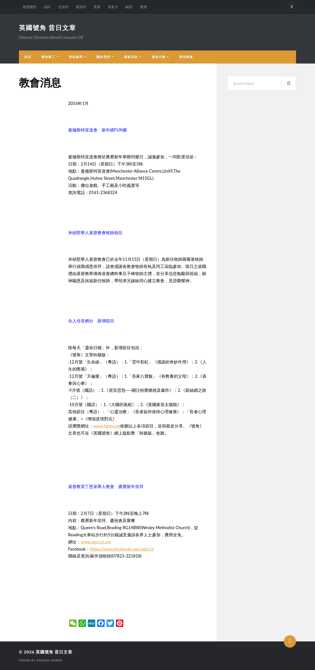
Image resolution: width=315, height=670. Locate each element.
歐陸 (129, 7)
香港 (97, 7)
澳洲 (143, 7)
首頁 (27, 57)
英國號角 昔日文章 (47, 27)
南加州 (81, 7)
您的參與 (76, 57)
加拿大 (113, 7)
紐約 (47, 7)
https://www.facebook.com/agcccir (122, 549)
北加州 (63, 7)
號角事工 (48, 57)
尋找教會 (186, 57)
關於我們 (103, 57)
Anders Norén (49, 660)
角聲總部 (29, 7)
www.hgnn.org (106, 425)
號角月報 (158, 57)
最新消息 (131, 57)
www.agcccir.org (96, 541)
